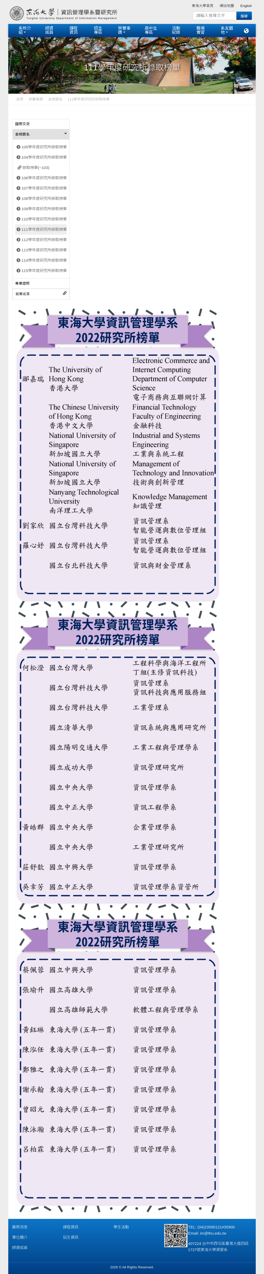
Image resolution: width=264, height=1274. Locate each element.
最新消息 (20, 1226)
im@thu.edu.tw (213, 1232)
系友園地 (227, 30)
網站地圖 (227, 6)
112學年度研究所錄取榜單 (44, 238)
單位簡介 (20, 1236)
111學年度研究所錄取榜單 (44, 228)
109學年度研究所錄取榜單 (44, 208)
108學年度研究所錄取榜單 (44, 197)
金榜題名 (55, 98)
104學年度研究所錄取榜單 (44, 156)
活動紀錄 (176, 30)
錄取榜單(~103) (35, 166)
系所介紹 (25, 30)
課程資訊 (73, 30)
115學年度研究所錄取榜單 (44, 269)
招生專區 (98, 30)
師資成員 (49, 30)
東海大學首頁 (202, 6)
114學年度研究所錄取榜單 (44, 259)
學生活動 (121, 1226)
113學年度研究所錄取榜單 (44, 249)
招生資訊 (70, 1236)
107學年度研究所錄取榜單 (44, 187)
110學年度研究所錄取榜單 (44, 218)
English (246, 6)
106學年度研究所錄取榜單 (44, 177)
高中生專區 (151, 30)
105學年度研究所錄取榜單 (44, 146)
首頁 (19, 98)
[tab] (41, 123)
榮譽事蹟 (124, 30)
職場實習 (200, 30)
